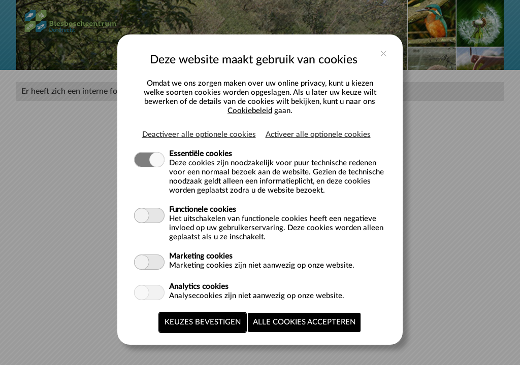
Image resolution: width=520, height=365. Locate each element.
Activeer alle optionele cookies (318, 134)
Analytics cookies (199, 286)
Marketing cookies (201, 256)
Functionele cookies (202, 209)
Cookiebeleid (250, 111)
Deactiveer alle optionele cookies (199, 134)
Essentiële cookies (200, 154)
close (383, 53)
